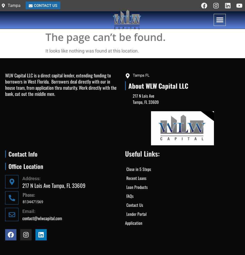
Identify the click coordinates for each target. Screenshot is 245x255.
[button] (220, 20)
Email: (28, 211)
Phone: (29, 194)
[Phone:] (11, 198)
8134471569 (33, 202)
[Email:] (11, 214)
